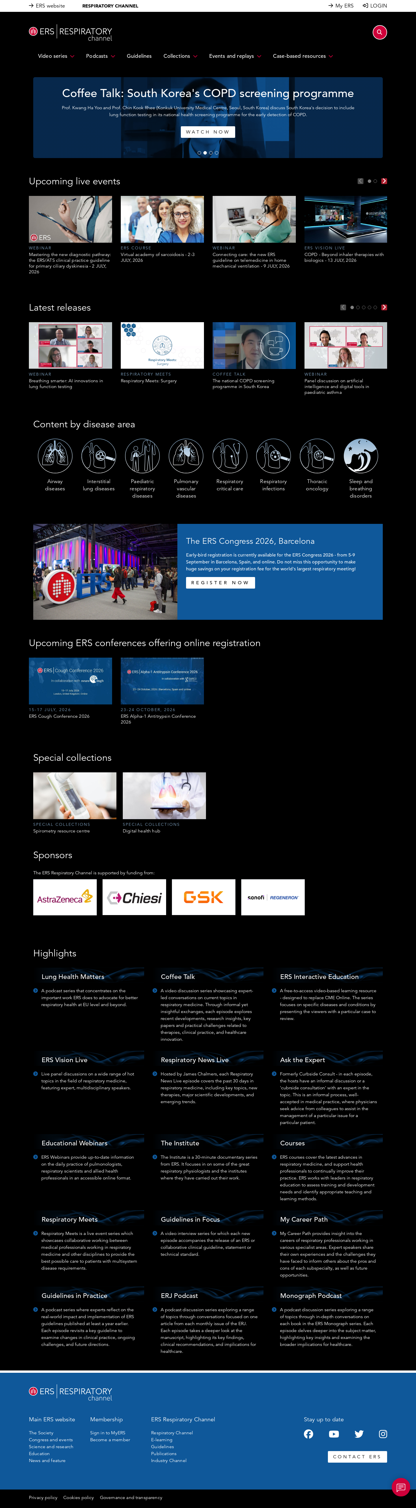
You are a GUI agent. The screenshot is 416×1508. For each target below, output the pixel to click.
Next (384, 181)
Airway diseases (55, 485)
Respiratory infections (273, 485)
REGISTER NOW (220, 583)
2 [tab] (205, 153)
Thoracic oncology (317, 485)
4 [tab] (217, 153)
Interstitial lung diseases (99, 485)
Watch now (220, 132)
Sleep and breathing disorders (361, 488)
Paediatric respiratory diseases (142, 488)
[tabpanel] (70, 235)
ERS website (50, 6)
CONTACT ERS (357, 1457)
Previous (360, 181)
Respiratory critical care (229, 485)
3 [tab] (211, 153)
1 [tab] (199, 153)
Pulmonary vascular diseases (186, 488)
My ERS (344, 6)
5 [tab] (375, 307)
